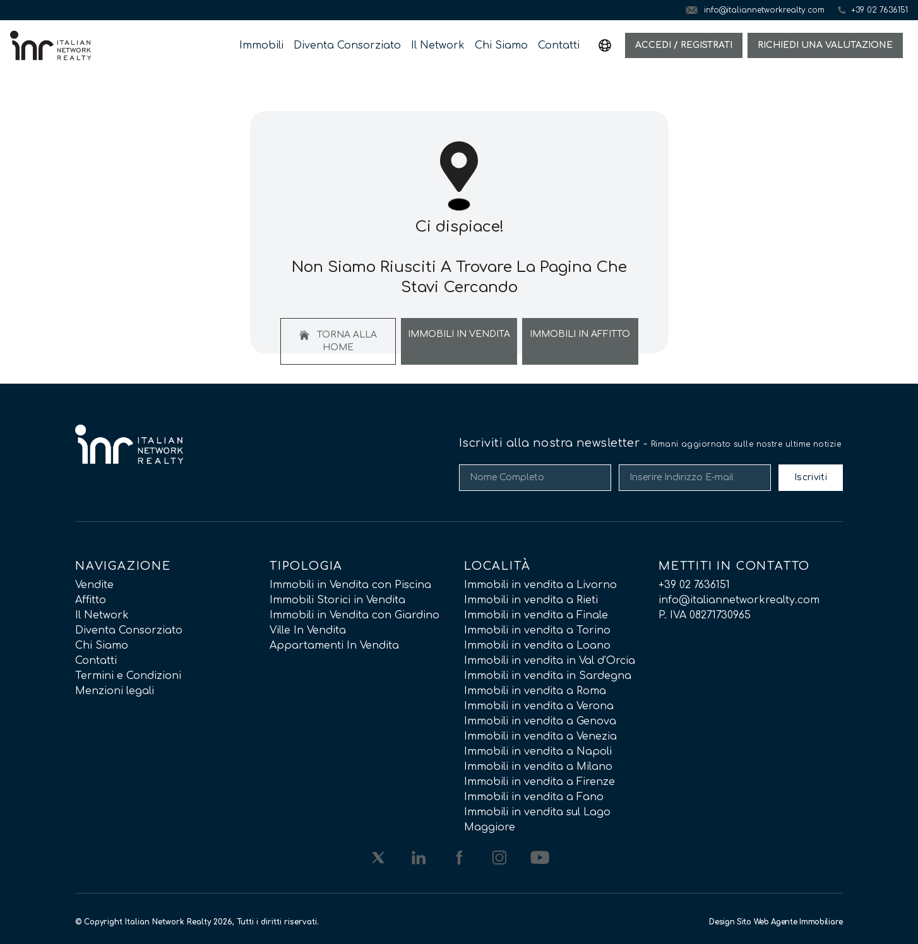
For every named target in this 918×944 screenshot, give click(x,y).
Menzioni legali (114, 691)
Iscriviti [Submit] (810, 477)
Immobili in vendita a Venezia (540, 736)
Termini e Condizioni (128, 675)
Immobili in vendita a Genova (540, 721)
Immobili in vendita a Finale (536, 615)
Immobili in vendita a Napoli (538, 751)
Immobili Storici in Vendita (337, 600)
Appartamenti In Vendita (334, 645)
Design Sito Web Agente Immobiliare (776, 921)
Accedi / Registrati (683, 45)
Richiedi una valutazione (825, 45)
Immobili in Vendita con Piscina (350, 585)
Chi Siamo (501, 45)
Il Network (438, 45)
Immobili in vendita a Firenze (539, 782)
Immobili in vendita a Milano (538, 766)
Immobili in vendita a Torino (537, 630)
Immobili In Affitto (580, 334)
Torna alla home (338, 341)
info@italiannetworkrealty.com (739, 600)
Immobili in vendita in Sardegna (547, 675)
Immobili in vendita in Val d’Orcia (549, 660)
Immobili (261, 45)
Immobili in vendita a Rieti (531, 600)
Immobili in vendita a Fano (534, 797)
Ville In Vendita (308, 630)
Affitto (90, 600)
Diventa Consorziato (347, 45)
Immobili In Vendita (459, 334)
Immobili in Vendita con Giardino (354, 615)
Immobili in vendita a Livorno (540, 585)
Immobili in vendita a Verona (539, 706)
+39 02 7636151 (694, 585)
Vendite (94, 585)
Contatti (559, 45)
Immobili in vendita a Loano (537, 645)
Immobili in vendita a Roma (535, 691)
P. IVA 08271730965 (705, 615)
